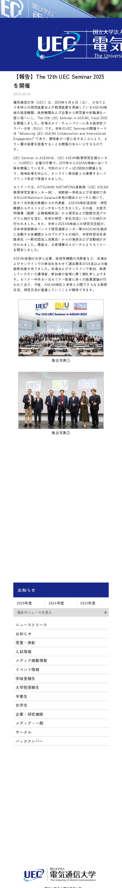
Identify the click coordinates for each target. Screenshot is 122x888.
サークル (23, 732)
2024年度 (56, 602)
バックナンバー (29, 741)
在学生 (21, 705)
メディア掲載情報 (31, 660)
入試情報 (23, 651)
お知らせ (26, 590)
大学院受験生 (27, 687)
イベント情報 (27, 669)
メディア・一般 (29, 723)
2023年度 (87, 602)
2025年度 (24, 602)
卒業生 (21, 696)
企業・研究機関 (29, 714)
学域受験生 (25, 678)
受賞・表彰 (25, 642)
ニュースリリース (31, 624)
